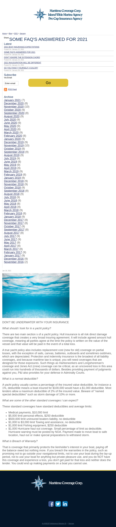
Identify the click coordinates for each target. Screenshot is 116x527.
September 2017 (14, 229)
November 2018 (14, 184)
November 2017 (14, 223)
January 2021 (12, 100)
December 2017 (14, 219)
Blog (10, 33)
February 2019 (13, 174)
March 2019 (11, 171)
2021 (16, 33)
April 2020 (10, 129)
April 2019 (10, 168)
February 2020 (13, 135)
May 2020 (10, 126)
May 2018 (10, 203)
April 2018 (10, 207)
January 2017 (12, 255)
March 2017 (11, 249)
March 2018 (11, 210)
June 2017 (10, 239)
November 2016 (14, 262)
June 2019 (10, 161)
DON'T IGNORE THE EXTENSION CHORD (22, 57)
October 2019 (12, 148)
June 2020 (10, 122)
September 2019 (14, 152)
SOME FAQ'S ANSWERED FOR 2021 (19, 52)
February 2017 (13, 252)
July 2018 (10, 197)
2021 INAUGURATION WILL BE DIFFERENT (22, 63)
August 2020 (12, 116)
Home (4, 33)
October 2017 (12, 226)
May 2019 (10, 164)
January (23, 33)
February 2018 (13, 213)
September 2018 (14, 190)
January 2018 (12, 216)
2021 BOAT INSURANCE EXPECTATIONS (21, 47)
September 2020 (14, 113)
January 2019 (12, 177)
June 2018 (10, 200)
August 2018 (12, 194)
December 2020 (14, 103)
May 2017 (10, 242)
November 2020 (14, 106)
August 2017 (12, 232)
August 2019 (12, 155)
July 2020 (10, 119)
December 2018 (14, 181)
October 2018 (12, 187)
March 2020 (11, 132)
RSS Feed (12, 89)
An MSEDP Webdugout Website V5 (54, 523)
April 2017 (10, 245)
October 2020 (12, 109)
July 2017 (10, 236)
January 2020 (12, 139)
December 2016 (14, 258)
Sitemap (71, 523)
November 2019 (14, 145)
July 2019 (10, 158)
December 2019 (14, 142)
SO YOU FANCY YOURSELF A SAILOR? (21, 68)
